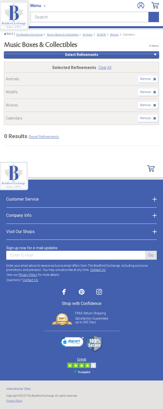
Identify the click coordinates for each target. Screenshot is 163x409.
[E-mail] (75, 255)
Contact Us (98, 270)
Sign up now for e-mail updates (32, 248)
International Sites (18, 389)
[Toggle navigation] (38, 6)
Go (151, 255)
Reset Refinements (44, 137)
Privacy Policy (28, 275)
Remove (145, 79)
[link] (72, 342)
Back (10, 34)
